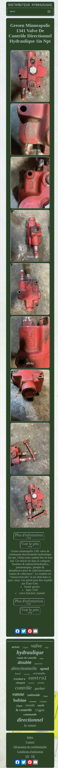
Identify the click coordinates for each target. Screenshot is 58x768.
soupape (43, 701)
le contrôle (24, 710)
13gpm (25, 647)
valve (36, 646)
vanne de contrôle (27, 657)
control (37, 678)
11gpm (39, 710)
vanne (18, 694)
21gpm (45, 696)
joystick (31, 683)
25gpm (19, 705)
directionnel (30, 720)
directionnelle (24, 668)
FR (33, 756)
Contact (30, 742)
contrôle (23, 687)
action (15, 647)
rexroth (30, 705)
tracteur (32, 701)
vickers (19, 679)
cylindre (40, 683)
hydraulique (30, 652)
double (24, 662)
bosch (18, 673)
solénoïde (33, 695)
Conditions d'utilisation (30, 751)
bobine (19, 700)
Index (30, 737)
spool (44, 668)
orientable (39, 673)
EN (27, 756)
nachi (41, 705)
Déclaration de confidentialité (30, 746)
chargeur (20, 682)
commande (30, 714)
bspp (47, 647)
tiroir (41, 658)
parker (40, 688)
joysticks (38, 663)
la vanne (30, 725)
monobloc (27, 674)
